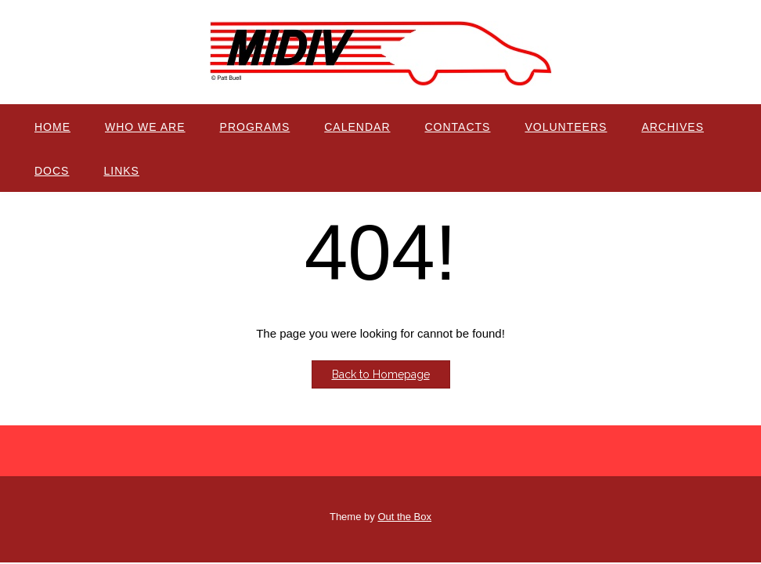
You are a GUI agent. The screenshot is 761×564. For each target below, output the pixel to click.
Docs (51, 170)
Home (52, 127)
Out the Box (404, 516)
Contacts (458, 127)
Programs (255, 127)
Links (121, 170)
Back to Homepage (381, 374)
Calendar (357, 127)
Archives (672, 127)
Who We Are (145, 127)
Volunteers (566, 127)
